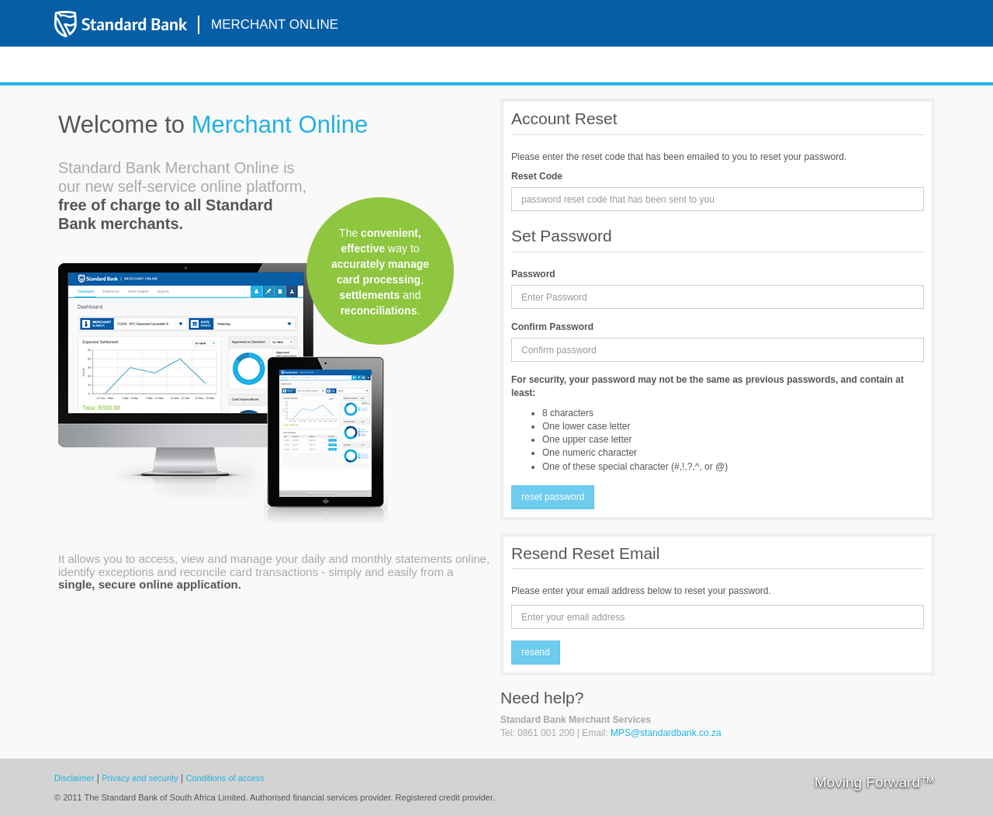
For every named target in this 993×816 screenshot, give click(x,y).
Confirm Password (552, 326)
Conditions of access (225, 778)
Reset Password (552, 496)
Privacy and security (140, 778)
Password (533, 274)
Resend (535, 652)
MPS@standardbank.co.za (666, 732)
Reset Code (536, 176)
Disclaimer (74, 778)
